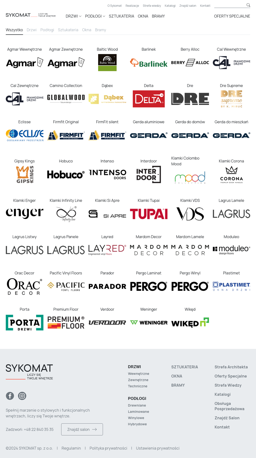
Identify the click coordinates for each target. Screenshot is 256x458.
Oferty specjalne (232, 16)
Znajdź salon (187, 6)
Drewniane (137, 405)
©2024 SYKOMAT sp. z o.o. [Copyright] (29, 448)
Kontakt (205, 6)
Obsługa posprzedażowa (230, 406)
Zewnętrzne (138, 380)
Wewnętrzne (138, 373)
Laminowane (138, 411)
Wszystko (14, 29)
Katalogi (170, 6)
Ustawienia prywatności (157, 448)
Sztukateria (121, 16)
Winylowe (136, 417)
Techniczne (138, 386)
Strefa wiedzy (152, 6)
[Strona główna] (36, 15)
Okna (143, 16)
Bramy (158, 16)
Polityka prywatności (108, 448)
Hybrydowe (137, 424)
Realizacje (132, 6)
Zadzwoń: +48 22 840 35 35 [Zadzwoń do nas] (30, 429)
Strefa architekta (231, 367)
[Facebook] (10, 396)
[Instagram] (22, 396)
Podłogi (47, 29)
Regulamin (71, 448)
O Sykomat (114, 6)
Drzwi (32, 29)
